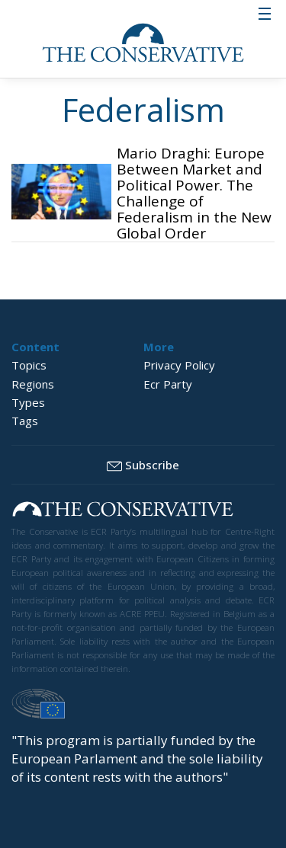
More (158, 346)
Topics (29, 365)
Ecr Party (167, 384)
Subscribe (143, 465)
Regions (32, 384)
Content (35, 346)
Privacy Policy (179, 365)
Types (28, 402)
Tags (24, 420)
